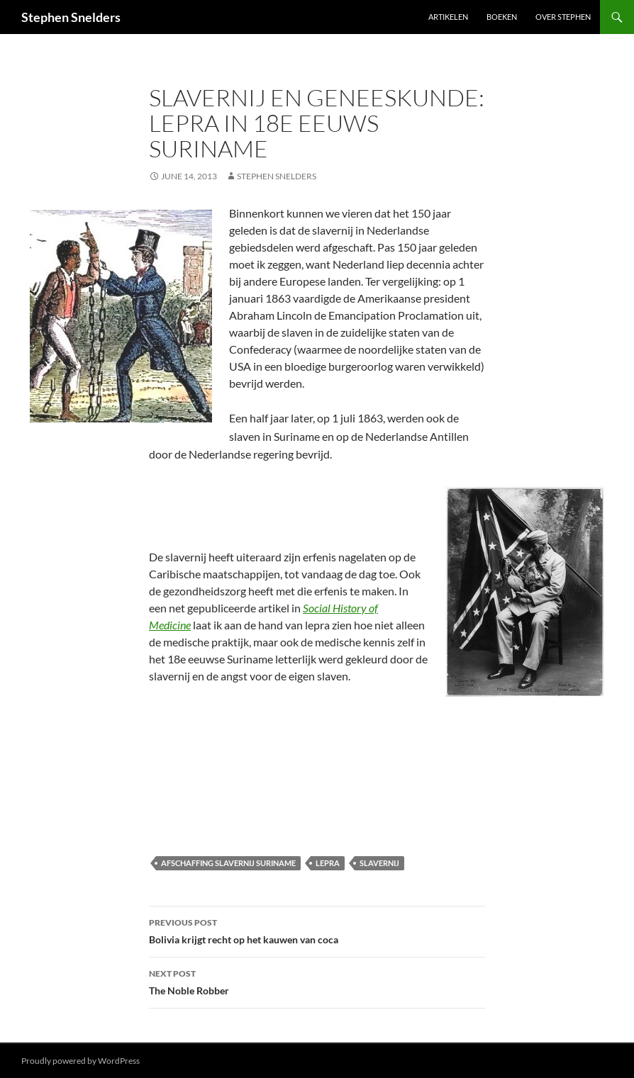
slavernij (379, 863)
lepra (328, 863)
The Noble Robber (317, 980)
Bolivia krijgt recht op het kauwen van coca (317, 929)
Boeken (501, 16)
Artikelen (448, 16)
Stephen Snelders (71, 17)
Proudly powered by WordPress (80, 1060)
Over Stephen (563, 16)
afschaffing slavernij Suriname (228, 863)
